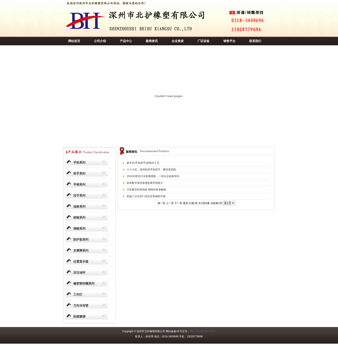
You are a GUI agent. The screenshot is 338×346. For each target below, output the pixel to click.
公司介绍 (100, 41)
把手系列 (79, 173)
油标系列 (79, 206)
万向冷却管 (80, 305)
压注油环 (79, 272)
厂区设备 (203, 41)
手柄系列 (79, 184)
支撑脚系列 (80, 250)
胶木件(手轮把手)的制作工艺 (143, 162)
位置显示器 (80, 261)
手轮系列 (79, 162)
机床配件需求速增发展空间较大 (145, 182)
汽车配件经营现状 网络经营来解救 (146, 189)
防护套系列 (80, 239)
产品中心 (126, 41)
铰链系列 (79, 217)
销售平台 (229, 41)
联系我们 (255, 41)
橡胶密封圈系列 (83, 283)
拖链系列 (79, 228)
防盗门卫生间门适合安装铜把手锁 (146, 196)
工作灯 (77, 294)
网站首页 (74, 41)
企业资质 (178, 41)
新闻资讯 (152, 41)
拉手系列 (79, 195)
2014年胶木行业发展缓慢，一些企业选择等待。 (154, 176)
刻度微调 (79, 316)
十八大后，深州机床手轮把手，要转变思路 (151, 169)
